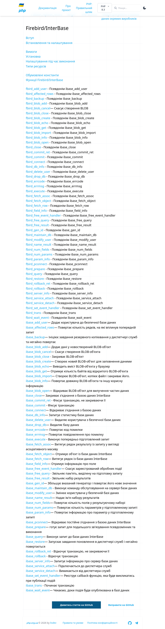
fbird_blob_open (37, 142)
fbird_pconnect (36, 264)
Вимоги (31, 52)
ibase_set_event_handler (43, 576)
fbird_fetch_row (37, 206)
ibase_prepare (36, 527)
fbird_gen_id (34, 230)
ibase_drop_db (36, 425)
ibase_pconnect (37, 522)
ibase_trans (34, 585)
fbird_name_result (38, 245)
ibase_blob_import (39, 376)
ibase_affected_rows (40, 327)
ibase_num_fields (38, 503)
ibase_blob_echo (37, 366)
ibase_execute (36, 439)
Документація (47, 8)
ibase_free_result (38, 478)
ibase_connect (36, 410)
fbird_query (34, 274)
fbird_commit (35, 157)
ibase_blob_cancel (38, 352)
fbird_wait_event (37, 318)
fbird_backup (35, 99)
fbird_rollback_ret (38, 283)
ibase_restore (35, 542)
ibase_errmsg (35, 434)
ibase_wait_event (38, 590)
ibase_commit (35, 405)
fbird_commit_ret (38, 152)
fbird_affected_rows (39, 94)
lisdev (53, 622)
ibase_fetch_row (37, 459)
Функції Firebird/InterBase (44, 80)
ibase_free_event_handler (44, 469)
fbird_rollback (35, 288)
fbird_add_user (36, 89)
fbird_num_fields (37, 250)
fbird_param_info (38, 259)
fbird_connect (35, 162)
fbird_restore (35, 279)
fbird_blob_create (38, 118)
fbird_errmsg (35, 186)
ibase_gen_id (35, 483)
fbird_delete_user (38, 172)
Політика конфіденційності (102, 622)
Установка (33, 56)
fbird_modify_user (38, 240)
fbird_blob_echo (37, 123)
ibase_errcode (36, 430)
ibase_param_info (38, 512)
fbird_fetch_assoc (38, 196)
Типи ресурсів (36, 66)
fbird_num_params (39, 254)
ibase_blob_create (38, 361)
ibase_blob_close (37, 357)
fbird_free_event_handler (43, 215)
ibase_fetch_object (39, 454)
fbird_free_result (37, 225)
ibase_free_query (38, 473)
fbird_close (33, 147)
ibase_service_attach (40, 566)
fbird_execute (35, 191)
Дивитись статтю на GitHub (76, 605)
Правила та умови (73, 622)
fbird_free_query (37, 220)
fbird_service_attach (40, 298)
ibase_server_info (38, 561)
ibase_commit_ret (38, 400)
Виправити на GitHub (121, 605)
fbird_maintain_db (38, 235)
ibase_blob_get (36, 371)
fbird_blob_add (36, 103)
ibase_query (34, 537)
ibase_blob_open (37, 391)
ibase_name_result (39, 498)
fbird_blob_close (37, 113)
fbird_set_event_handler (43, 308)
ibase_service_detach (40, 571)
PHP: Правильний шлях (84, 8)
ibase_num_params (39, 507)
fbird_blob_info (36, 137)
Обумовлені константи (42, 75)
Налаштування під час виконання (50, 61)
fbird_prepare (35, 269)
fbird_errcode (35, 181)
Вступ (30, 38)
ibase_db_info (35, 415)
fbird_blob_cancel (38, 108)
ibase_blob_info (37, 381)
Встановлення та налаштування (49, 43)
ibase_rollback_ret (38, 551)
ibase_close (34, 395)
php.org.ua (32, 623)
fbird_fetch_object (38, 201)
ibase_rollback (36, 556)
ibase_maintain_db (39, 488)
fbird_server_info (38, 293)
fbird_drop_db (36, 176)
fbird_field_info (36, 211)
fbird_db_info (35, 167)
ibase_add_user (37, 322)
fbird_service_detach (40, 303)
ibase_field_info (37, 464)
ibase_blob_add (37, 347)
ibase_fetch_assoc (38, 444)
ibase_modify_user (39, 493)
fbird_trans (33, 313)
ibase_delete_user (38, 420)
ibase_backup (35, 337)
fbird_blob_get (36, 128)
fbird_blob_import (38, 133)
